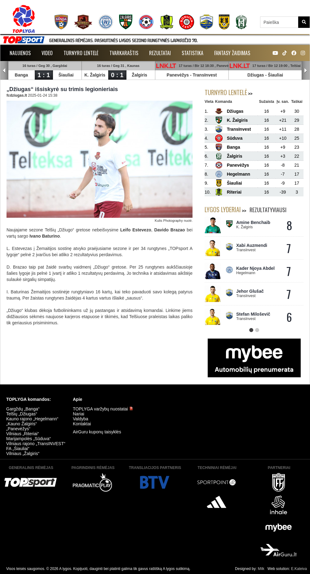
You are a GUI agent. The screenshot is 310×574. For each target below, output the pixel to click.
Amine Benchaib (253, 222)
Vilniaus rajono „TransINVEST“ (35, 443)
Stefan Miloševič (253, 314)
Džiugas (255, 74)
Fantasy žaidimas (232, 53)
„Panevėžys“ (18, 428)
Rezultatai (160, 53)
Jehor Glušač (250, 291)
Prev (4, 70)
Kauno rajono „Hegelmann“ (32, 418)
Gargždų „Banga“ (22, 408)
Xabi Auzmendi (251, 245)
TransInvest (205, 74)
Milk (261, 569)
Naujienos (20, 53)
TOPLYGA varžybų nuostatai (103, 408)
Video (47, 53)
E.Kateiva (299, 569)
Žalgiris (139, 74)
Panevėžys (178, 74)
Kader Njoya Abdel (255, 268)
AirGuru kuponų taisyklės (97, 431)
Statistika (192, 53)
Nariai (78, 413)
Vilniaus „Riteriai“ (22, 433)
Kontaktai (82, 423)
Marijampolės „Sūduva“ (28, 438)
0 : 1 (117, 75)
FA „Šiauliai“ (17, 448)
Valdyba (80, 418)
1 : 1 (44, 75)
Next (306, 70)
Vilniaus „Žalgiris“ (22, 453)
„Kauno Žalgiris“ (21, 423)
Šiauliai (65, 74)
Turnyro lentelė (81, 53)
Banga (21, 74)
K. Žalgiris (94, 74)
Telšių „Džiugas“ (21, 413)
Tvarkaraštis (123, 53)
